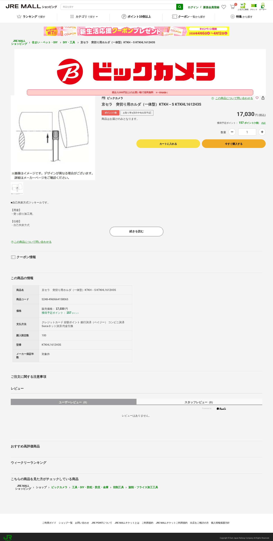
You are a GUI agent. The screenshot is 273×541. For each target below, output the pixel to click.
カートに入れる (168, 141)
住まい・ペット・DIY (45, 39)
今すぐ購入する (234, 141)
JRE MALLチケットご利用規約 (172, 520)
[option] (53, 135)
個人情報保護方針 (220, 520)
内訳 (263, 120)
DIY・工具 (69, 39)
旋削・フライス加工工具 (143, 484)
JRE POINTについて (102, 520)
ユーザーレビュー (74, 399)
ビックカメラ (59, 484)
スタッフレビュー (199, 399)
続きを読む (136, 229)
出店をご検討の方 (199, 520)
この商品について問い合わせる (234, 95)
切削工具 (118, 484)
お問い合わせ (82, 520)
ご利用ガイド (49, 520)
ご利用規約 (147, 520)
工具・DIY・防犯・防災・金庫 (90, 484)
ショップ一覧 (66, 520)
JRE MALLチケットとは (127, 520)
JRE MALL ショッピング (19, 40)
